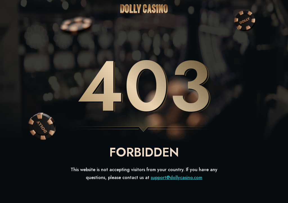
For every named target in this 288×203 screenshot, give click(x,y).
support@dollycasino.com (176, 177)
